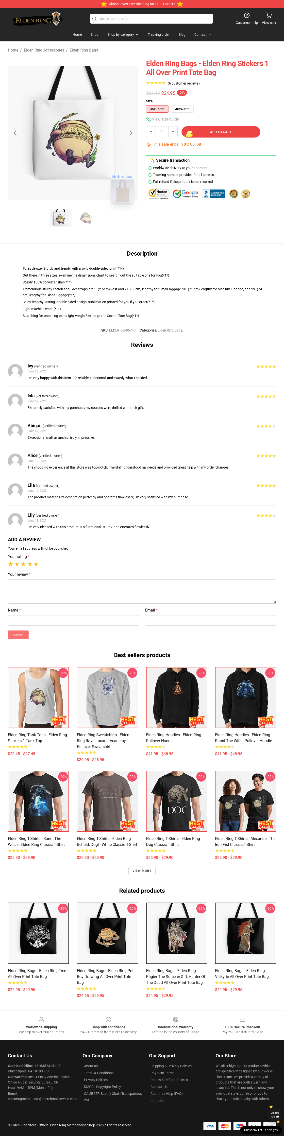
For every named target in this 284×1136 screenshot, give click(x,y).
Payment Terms (162, 1073)
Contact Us (158, 1087)
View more (142, 871)
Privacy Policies (96, 1080)
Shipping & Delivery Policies (171, 1066)
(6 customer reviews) (184, 83)
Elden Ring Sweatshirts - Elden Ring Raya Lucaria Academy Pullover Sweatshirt (103, 741)
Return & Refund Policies (169, 1080)
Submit (18, 635)
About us (91, 1066)
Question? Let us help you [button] (261, 1130)
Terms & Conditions (99, 1073)
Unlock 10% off (274, 1114)
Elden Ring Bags (84, 50)
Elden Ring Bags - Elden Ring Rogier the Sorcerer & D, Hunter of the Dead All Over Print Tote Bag (175, 976)
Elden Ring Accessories (44, 50)
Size (149, 101)
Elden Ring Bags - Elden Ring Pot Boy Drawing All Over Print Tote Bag (105, 976)
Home (13, 50)
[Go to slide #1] (60, 218)
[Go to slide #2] (86, 218)
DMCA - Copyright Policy (102, 1087)
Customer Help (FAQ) (166, 1094)
